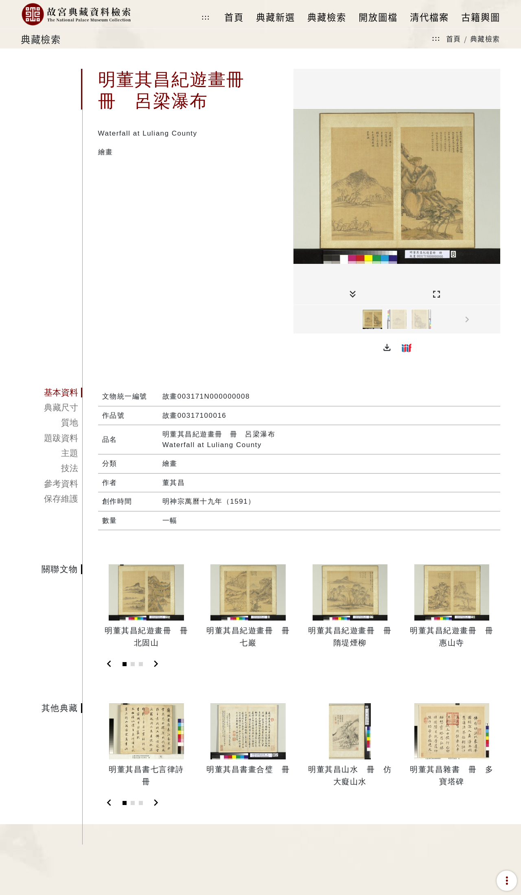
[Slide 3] (141, 664)
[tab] (51, 392)
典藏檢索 (485, 38)
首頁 (453, 38)
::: (205, 17)
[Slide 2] (133, 664)
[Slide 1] (125, 664)
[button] (387, 348)
